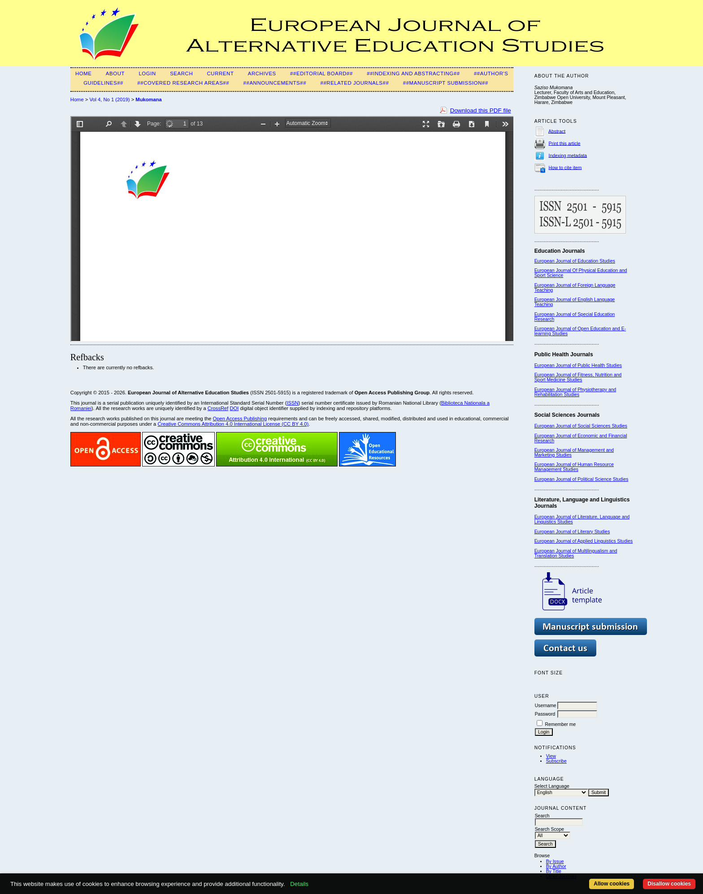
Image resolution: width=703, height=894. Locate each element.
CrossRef (218, 408)
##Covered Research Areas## (183, 83)
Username (545, 705)
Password (545, 714)
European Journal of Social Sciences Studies (580, 425)
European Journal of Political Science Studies (581, 479)
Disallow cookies (669, 884)
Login (147, 73)
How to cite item (565, 167)
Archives (262, 73)
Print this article (565, 143)
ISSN (292, 403)
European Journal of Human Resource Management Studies (574, 467)
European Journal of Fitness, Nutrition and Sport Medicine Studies (578, 377)
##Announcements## (275, 83)
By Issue (555, 861)
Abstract (556, 131)
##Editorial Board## (321, 73)
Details (299, 884)
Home (83, 73)
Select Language (551, 786)
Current (220, 73)
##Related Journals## (354, 83)
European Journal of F (557, 285)
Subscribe (556, 761)
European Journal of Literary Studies (572, 531)
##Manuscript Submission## (445, 83)
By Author (556, 866)
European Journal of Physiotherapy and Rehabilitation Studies (575, 392)
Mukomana (148, 99)
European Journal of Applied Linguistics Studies (583, 541)
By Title (553, 871)
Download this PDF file (480, 110)
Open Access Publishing (240, 418)
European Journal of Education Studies (574, 261)
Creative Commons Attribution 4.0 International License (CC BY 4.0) (232, 424)
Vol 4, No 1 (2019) (109, 99)
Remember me (560, 724)
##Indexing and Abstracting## (413, 73)
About (115, 73)
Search (181, 73)
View (551, 756)
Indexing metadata (568, 155)
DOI (234, 408)
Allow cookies (611, 884)
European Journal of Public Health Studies (578, 365)
